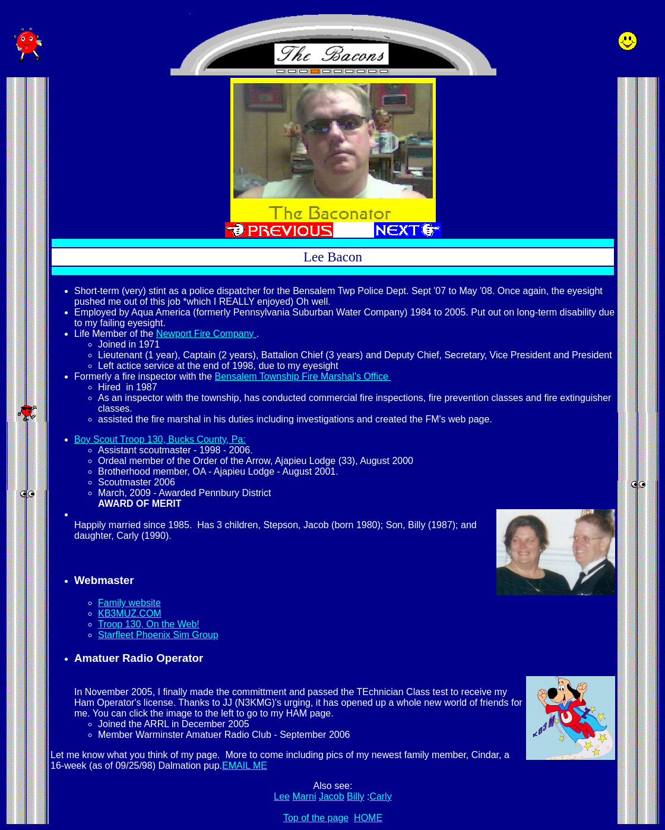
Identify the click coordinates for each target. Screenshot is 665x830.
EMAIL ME (244, 765)
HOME (368, 818)
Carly (380, 796)
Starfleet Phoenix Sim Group (158, 635)
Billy (355, 796)
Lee (282, 796)
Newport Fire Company (206, 334)
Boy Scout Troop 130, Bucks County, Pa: (160, 439)
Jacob (331, 796)
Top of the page (316, 818)
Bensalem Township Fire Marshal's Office (303, 376)
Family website (129, 603)
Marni (304, 796)
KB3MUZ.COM (130, 613)
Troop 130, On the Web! (149, 624)
